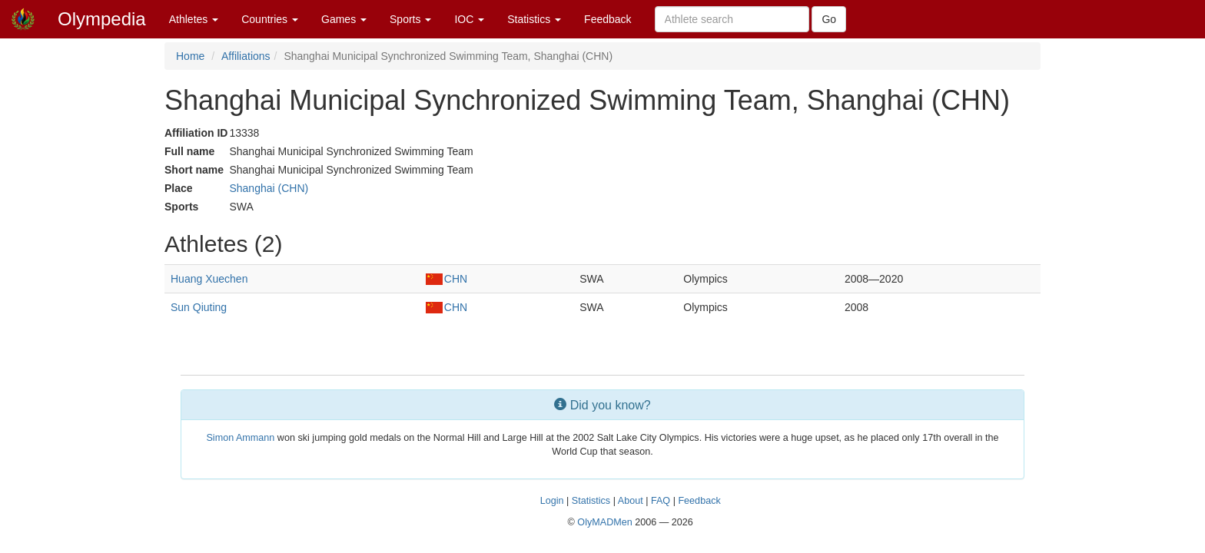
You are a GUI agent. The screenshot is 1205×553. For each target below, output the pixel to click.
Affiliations (246, 56)
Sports (410, 19)
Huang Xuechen (209, 279)
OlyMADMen (604, 522)
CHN (446, 279)
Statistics (534, 19)
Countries (269, 19)
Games (344, 19)
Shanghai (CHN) (268, 188)
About (630, 500)
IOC (469, 19)
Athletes (193, 19)
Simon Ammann (240, 437)
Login (552, 500)
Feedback (607, 19)
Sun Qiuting (199, 307)
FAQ (660, 500)
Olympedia (102, 18)
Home (190, 56)
